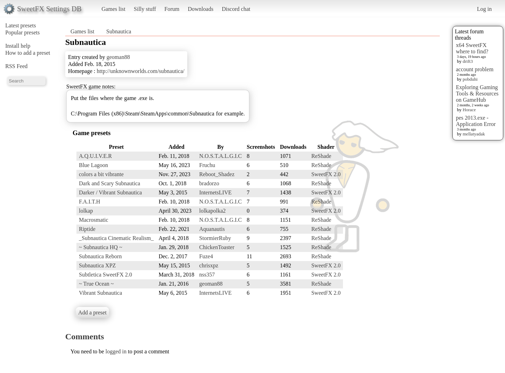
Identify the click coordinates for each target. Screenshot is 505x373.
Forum (172, 9)
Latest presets (20, 25)
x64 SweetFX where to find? (472, 48)
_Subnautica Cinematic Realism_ (116, 238)
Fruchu (207, 165)
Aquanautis (212, 229)
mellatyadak (474, 133)
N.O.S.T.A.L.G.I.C (220, 156)
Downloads (200, 9)
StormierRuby (215, 238)
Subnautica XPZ (97, 265)
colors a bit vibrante (101, 174)
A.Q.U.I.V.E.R (95, 156)
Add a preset (92, 312)
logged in (116, 351)
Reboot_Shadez (216, 174)
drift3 (468, 61)
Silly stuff (145, 9)
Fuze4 (206, 256)
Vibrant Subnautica (100, 293)
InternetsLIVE (215, 192)
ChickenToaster (216, 247)
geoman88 (118, 57)
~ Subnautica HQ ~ (100, 247)
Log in (484, 9)
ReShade (321, 156)
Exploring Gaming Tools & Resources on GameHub (477, 93)
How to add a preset (27, 53)
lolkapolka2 (212, 211)
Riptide (87, 229)
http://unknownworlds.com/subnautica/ (140, 71)
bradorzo (209, 183)
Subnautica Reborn (100, 256)
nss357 (207, 275)
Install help (18, 46)
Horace (469, 109)
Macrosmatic (93, 220)
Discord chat (236, 9)
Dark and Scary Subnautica (109, 183)
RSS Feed (16, 66)
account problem (474, 69)
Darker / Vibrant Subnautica (110, 192)
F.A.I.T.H (89, 202)
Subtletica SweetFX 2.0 (105, 275)
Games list (114, 9)
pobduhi (470, 79)
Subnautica (118, 31)
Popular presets (22, 32)
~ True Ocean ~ (96, 284)
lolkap (86, 211)
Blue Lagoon (93, 165)
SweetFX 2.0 (326, 174)
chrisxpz (208, 265)
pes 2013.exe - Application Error (476, 121)
